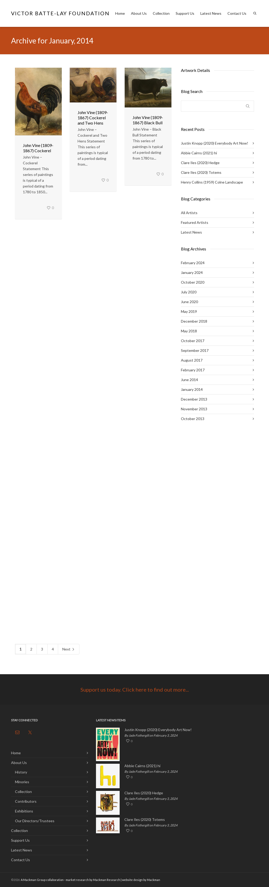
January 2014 (192, 389)
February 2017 (193, 370)
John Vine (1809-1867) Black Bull (148, 120)
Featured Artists (194, 222)
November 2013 (194, 409)
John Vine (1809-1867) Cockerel (38, 148)
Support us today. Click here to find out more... (134, 689)
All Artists (189, 212)
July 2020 (188, 292)
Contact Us (236, 13)
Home (120, 13)
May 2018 (189, 331)
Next (68, 649)
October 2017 (192, 340)
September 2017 (195, 350)
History (21, 772)
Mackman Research (106, 879)
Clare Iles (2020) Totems (201, 172)
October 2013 (192, 418)
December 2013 (194, 399)
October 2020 (192, 282)
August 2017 (191, 360)
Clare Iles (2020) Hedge (200, 162)
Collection (161, 13)
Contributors (26, 801)
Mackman (153, 879)
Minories (22, 782)
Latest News (210, 13)
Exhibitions (24, 811)
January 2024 (192, 272)
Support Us (185, 13)
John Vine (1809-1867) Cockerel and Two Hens (93, 117)
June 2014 (189, 379)
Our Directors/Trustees (34, 821)
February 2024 (193, 262)
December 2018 (194, 321)
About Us (139, 13)
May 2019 (189, 311)
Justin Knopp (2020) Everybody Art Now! (214, 143)
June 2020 (189, 301)
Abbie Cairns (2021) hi (199, 153)
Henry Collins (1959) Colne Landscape (212, 182)
